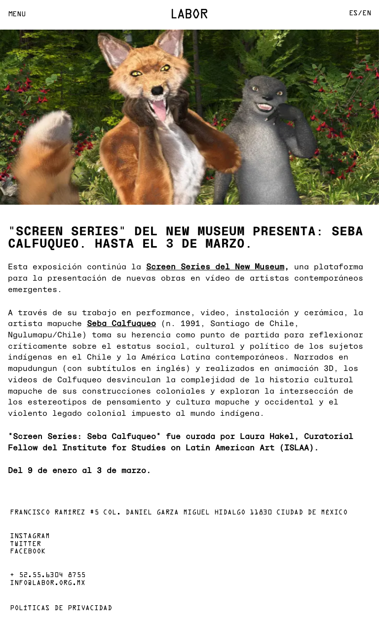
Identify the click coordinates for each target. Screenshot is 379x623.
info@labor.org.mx (47, 583)
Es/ (355, 13)
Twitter (25, 545)
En (366, 13)
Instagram (30, 537)
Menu (17, 14)
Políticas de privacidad (61, 609)
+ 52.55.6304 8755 (47, 576)
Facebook (27, 552)
